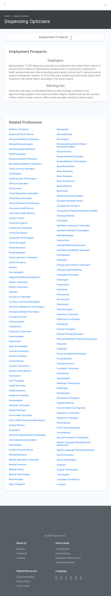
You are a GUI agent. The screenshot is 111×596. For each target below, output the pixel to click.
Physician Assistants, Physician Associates (77, 339)
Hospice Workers (17, 425)
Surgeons (61, 465)
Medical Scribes (16, 469)
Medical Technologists (19, 474)
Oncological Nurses (66, 216)
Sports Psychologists (66, 460)
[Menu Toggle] (4, 3)
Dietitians (13, 292)
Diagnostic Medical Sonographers (24, 277)
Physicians (62, 344)
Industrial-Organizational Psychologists (27, 435)
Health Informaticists (19, 395)
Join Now (20, 558)
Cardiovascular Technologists (23, 178)
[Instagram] (72, 578)
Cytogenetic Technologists (21, 238)
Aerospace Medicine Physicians (24, 139)
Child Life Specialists (18, 183)
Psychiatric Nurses (65, 363)
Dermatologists (16, 272)
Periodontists (63, 299)
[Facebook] (58, 578)
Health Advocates (17, 385)
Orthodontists (63, 255)
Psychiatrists (63, 373)
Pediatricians (63, 284)
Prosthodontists (64, 358)
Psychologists (63, 378)
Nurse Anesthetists (66, 166)
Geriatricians (15, 376)
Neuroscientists (64, 151)
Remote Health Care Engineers (71, 408)
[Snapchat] (82, 578)
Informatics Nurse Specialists (22, 440)
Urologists (61, 484)
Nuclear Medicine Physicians (70, 156)
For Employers (62, 549)
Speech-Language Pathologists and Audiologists (73, 443)
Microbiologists (16, 479)
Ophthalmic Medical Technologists (73, 230)
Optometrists (63, 240)
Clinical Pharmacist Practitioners (24, 203)
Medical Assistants (18, 455)
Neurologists (63, 139)
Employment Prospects (55, 37)
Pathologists (63, 280)
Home (7, 16)
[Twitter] (67, 578)
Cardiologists (15, 173)
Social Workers (64, 432)
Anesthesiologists (17, 154)
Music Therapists (17, 484)
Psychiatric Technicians (68, 368)
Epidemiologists (16, 336)
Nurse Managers (64, 176)
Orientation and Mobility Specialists (73, 250)
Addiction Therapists (19, 129)
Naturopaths (63, 129)
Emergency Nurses (18, 317)
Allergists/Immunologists (21, 144)
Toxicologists (63, 474)
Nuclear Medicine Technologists (71, 161)
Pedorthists (62, 289)
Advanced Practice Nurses (21, 134)
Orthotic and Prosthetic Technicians (73, 265)
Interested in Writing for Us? (68, 558)
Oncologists (62, 220)
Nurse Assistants (65, 171)
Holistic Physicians (17, 410)
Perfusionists (63, 294)
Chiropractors (15, 188)
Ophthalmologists (65, 235)
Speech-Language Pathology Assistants (76, 450)
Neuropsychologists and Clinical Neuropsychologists (71, 145)
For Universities (63, 553)
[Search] (106, 5)
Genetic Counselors (18, 356)
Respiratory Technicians (68, 413)
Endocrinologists (17, 321)
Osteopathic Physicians (68, 275)
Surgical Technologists (67, 469)
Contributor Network (65, 562)
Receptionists (63, 393)
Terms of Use (22, 586)
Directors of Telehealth (19, 297)
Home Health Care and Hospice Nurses (27, 420)
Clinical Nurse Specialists (20, 198)
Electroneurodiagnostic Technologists (26, 307)
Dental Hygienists (17, 252)
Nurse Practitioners (66, 181)
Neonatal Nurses (64, 134)
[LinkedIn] (63, 578)
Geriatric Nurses (16, 361)
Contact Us (21, 553)
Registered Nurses (65, 403)
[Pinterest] (77, 578)
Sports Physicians (65, 455)
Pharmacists (63, 304)
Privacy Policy (23, 581)
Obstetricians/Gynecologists (70, 196)
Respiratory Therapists (67, 418)
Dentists (13, 267)
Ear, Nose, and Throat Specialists (24, 302)
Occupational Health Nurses (70, 201)
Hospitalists (14, 430)
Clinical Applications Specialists (23, 193)
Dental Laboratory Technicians (23, 257)
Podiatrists (62, 349)
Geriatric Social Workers (20, 371)
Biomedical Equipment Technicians (25, 164)
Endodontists (15, 326)
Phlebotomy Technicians (68, 319)
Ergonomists (15, 341)
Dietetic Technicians (18, 287)
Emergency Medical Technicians (24, 312)
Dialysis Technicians (18, 282)
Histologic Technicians (19, 405)
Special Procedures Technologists (73, 437)
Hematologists (16, 400)
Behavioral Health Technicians (23, 159)
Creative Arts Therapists (20, 228)
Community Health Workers (22, 213)
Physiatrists (62, 324)
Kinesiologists (15, 445)
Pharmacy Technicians (67, 314)
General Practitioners (19, 351)
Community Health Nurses (21, 208)
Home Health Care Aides (20, 415)
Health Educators (17, 390)
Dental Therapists (17, 262)
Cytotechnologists (17, 243)
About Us (20, 549)
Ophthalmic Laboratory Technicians (73, 225)
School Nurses (63, 423)
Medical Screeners (17, 464)
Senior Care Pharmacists (68, 428)
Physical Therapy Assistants (70, 334)
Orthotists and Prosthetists (69, 270)
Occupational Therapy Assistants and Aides (77, 211)
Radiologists (62, 388)
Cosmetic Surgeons (18, 223)
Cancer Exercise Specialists (22, 169)
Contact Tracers (16, 218)
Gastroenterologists (18, 346)
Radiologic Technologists (68, 383)
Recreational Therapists (68, 398)
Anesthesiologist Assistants (22, 149)
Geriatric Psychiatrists (19, 366)
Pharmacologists (65, 309)
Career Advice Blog (25, 577)
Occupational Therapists (68, 206)
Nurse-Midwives (64, 186)
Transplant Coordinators (68, 479)
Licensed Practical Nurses (21, 450)
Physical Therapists (66, 329)
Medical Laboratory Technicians (24, 459)
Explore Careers (21, 16)
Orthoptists (62, 260)
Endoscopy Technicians (20, 331)
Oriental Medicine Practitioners (71, 245)
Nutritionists (62, 191)
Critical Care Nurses (18, 233)
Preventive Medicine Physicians (71, 354)
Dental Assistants (17, 247)
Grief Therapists (16, 381)
